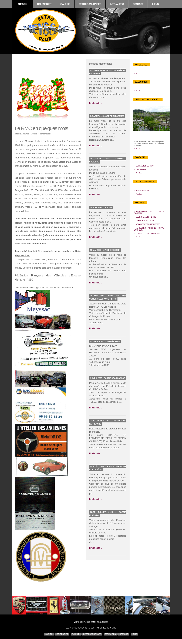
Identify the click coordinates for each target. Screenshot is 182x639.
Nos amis (139, 203)
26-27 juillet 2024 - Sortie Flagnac (107, 513)
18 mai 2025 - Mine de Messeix (105, 250)
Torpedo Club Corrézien (148, 234)
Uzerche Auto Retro (146, 217)
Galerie (65, 4)
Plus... (139, 73)
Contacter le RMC (145, 166)
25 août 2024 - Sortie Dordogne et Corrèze (107, 468)
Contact (138, 4)
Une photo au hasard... (147, 99)
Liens (155, 4)
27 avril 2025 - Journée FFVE (105, 341)
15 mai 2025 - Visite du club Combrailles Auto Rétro (107, 297)
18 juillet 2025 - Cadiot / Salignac (107, 160)
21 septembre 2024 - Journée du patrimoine (107, 422)
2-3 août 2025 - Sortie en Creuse (107, 116)
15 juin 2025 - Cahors (101, 207)
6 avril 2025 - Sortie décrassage (107, 378)
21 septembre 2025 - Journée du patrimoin (107, 72)
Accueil (22, 4)
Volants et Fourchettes (148, 224)
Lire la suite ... (95, 103)
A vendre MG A (142, 190)
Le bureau (141, 170)
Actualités (117, 4)
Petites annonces (90, 4)
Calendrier (44, 4)
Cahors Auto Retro (145, 221)
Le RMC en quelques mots (41, 128)
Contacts (140, 157)
